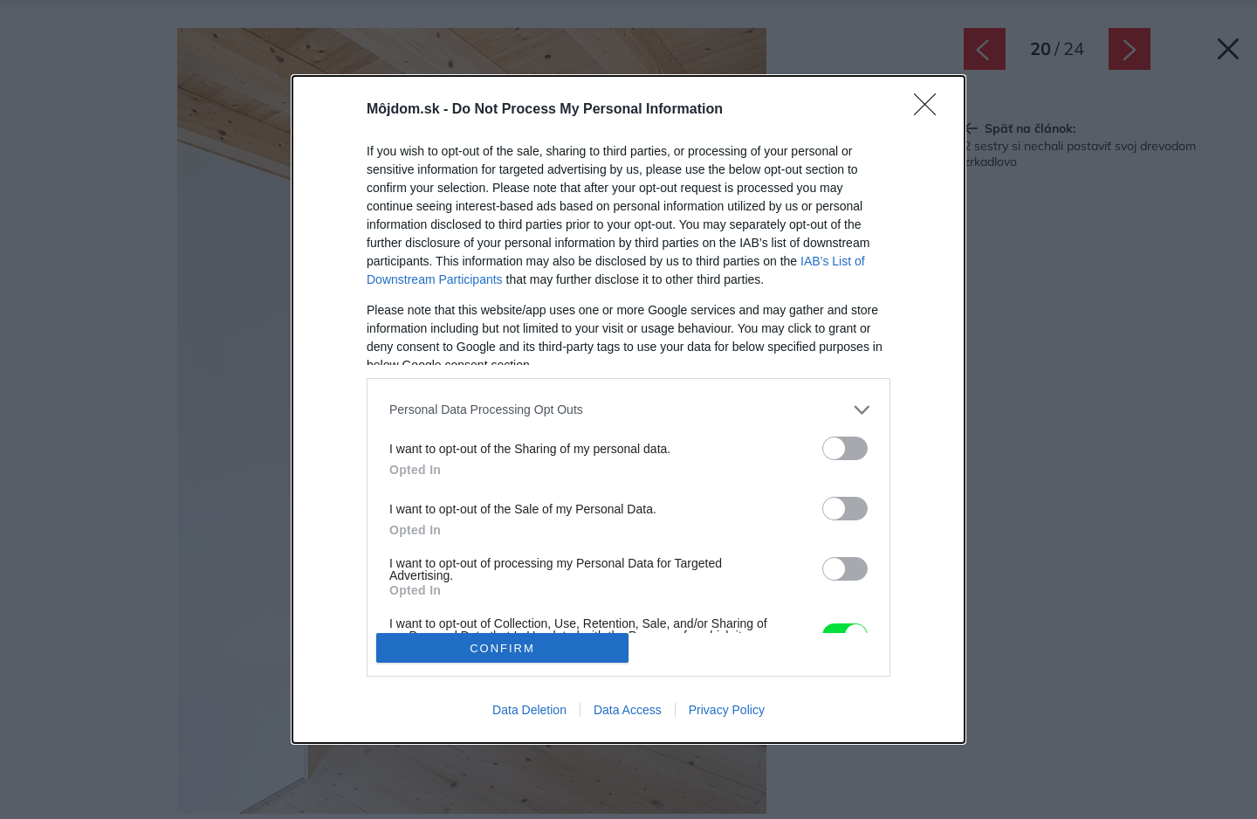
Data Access (628, 710)
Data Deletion (529, 710)
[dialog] (628, 409)
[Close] (930, 110)
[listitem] (628, 410)
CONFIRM (502, 648)
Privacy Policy (727, 710)
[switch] (845, 448)
